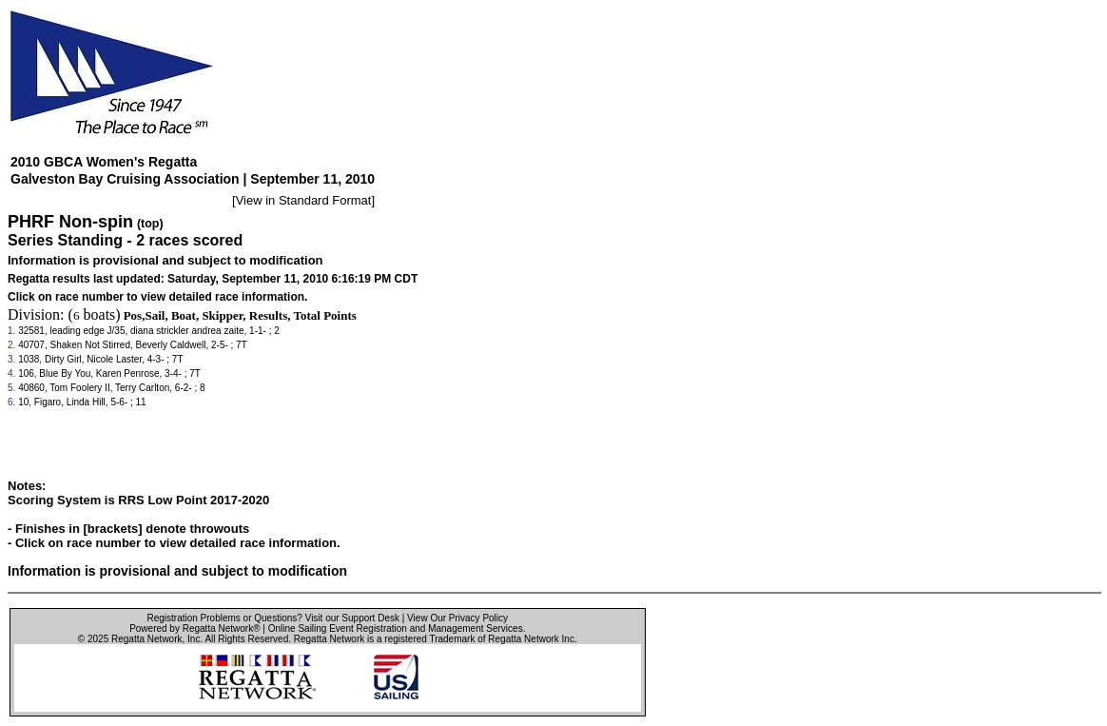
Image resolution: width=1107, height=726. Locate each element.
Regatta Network (146, 639)
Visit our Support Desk (352, 618)
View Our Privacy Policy (457, 618)
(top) (150, 223)
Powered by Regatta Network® (194, 628)
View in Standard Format (304, 200)
